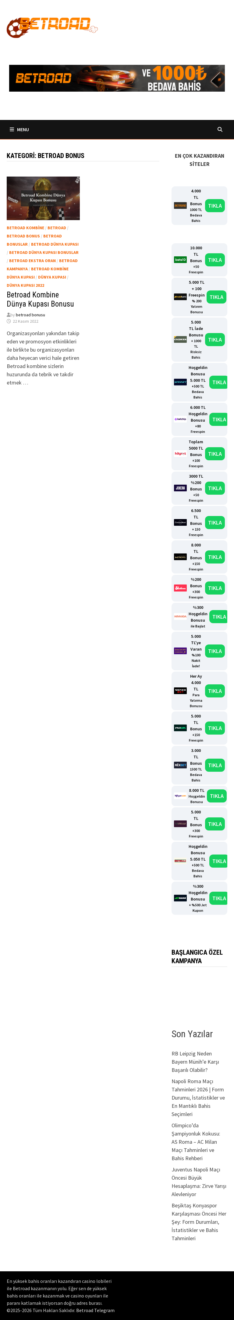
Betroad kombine (25, 227)
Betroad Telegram (95, 1310)
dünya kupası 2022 (25, 285)
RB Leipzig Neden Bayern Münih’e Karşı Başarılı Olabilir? (195, 1061)
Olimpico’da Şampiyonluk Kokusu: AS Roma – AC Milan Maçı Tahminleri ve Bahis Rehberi (196, 1142)
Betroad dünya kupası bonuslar (44, 252)
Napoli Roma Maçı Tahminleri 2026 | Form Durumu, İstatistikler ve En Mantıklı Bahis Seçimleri (198, 1098)
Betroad (57, 227)
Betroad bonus (23, 236)
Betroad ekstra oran (32, 260)
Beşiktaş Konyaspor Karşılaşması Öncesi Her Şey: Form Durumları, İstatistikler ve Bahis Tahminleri (199, 1222)
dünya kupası (52, 277)
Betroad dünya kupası (55, 244)
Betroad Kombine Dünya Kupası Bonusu (40, 299)
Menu (19, 129)
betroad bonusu (30, 315)
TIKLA (215, 205)
